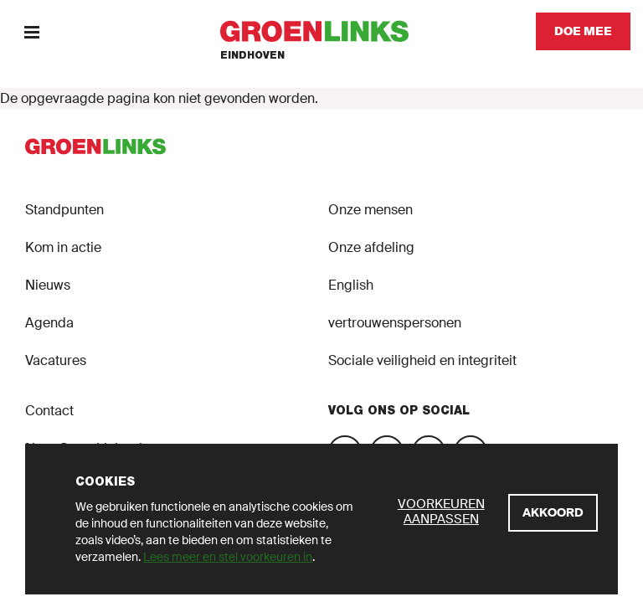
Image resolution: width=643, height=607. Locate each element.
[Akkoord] (553, 513)
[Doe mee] (583, 31)
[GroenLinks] (322, 31)
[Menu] (31, 31)
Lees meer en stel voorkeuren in (227, 556)
